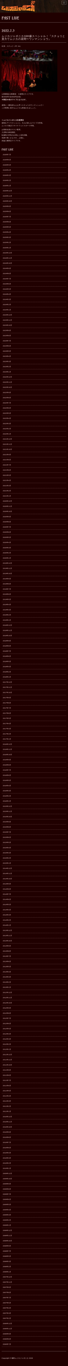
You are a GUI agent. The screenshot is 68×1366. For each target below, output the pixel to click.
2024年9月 (7, 268)
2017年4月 (7, 723)
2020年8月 (7, 522)
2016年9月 (7, 760)
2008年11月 (7, 1235)
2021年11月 (7, 444)
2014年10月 (7, 879)
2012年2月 (7, 1044)
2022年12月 (7, 377)
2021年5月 (7, 475)
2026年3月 (7, 175)
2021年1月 (7, 496)
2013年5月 (7, 966)
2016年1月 (7, 801)
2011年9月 (7, 1070)
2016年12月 (7, 744)
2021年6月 (7, 470)
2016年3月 (7, 791)
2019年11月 (7, 568)
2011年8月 (7, 1075)
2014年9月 (7, 884)
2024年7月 (7, 279)
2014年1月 (7, 925)
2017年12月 (7, 682)
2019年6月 (7, 594)
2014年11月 (7, 873)
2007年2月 (7, 1318)
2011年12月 (7, 1054)
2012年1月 (7, 1049)
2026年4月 (7, 170)
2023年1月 (7, 372)
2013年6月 (7, 961)
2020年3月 (7, 548)
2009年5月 (7, 1204)
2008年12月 (7, 1230)
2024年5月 (7, 289)
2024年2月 (7, 304)
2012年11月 (7, 998)
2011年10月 (7, 1065)
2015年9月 (7, 822)
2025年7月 (7, 217)
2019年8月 (7, 584)
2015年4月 (7, 848)
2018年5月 (7, 661)
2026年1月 (7, 186)
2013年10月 (7, 941)
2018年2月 (7, 672)
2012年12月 (7, 992)
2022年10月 (7, 387)
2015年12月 (7, 806)
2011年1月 (7, 1111)
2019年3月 (7, 610)
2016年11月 (7, 749)
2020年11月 (7, 506)
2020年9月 (7, 517)
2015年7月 (7, 832)
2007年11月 (7, 1282)
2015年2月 (7, 858)
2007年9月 (7, 1287)
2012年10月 (7, 1003)
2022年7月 (7, 403)
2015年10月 (7, 817)
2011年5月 (7, 1091)
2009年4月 (7, 1210)
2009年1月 (7, 1225)
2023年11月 (7, 320)
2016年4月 (7, 785)
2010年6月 (7, 1148)
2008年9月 (7, 1246)
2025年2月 (7, 242)
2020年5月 (7, 537)
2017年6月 (7, 713)
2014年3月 (7, 915)
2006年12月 (7, 1323)
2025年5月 (7, 227)
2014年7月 (7, 894)
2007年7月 (7, 1297)
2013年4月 (7, 972)
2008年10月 (7, 1241)
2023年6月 (7, 346)
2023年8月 (7, 335)
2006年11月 (7, 1329)
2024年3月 (7, 299)
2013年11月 (7, 935)
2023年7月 (7, 341)
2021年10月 (7, 449)
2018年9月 (7, 641)
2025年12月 (7, 191)
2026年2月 (7, 180)
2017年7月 (7, 708)
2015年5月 (7, 842)
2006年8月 (7, 1339)
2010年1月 (7, 1168)
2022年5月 (7, 413)
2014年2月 (7, 920)
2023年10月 (7, 325)
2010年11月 (7, 1122)
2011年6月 (7, 1085)
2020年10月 (7, 511)
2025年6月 (7, 222)
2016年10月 (7, 754)
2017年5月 (7, 718)
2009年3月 (7, 1215)
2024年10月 (7, 263)
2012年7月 (7, 1018)
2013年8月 (7, 951)
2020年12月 (7, 501)
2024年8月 (7, 273)
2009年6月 (7, 1199)
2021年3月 (7, 486)
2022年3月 (7, 423)
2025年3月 (7, 237)
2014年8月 (7, 889)
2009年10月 (7, 1179)
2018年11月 (7, 630)
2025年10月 (7, 201)
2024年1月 (7, 310)
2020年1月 (7, 558)
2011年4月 (7, 1096)
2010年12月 (7, 1117)
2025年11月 (7, 196)
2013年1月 (7, 987)
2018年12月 (7, 625)
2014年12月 (7, 868)
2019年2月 (7, 615)
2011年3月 (7, 1101)
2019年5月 (7, 599)
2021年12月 (7, 439)
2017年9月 (7, 698)
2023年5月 (7, 351)
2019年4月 (7, 604)
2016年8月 (7, 765)
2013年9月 (7, 946)
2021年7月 (7, 465)
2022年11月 (7, 382)
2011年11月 (7, 1060)
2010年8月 (7, 1137)
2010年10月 (7, 1127)
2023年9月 (7, 330)
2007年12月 (7, 1277)
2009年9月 (7, 1184)
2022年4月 (7, 418)
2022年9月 (7, 392)
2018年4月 (7, 666)
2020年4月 (7, 542)
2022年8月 (7, 398)
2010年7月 (7, 1142)
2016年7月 (7, 770)
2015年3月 (7, 853)
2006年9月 (7, 1334)
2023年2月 (7, 366)
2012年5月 (7, 1029)
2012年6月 (7, 1023)
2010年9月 (7, 1132)
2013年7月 (7, 956)
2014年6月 (7, 899)
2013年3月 (7, 977)
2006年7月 (7, 1344)
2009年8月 (7, 1189)
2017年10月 (7, 692)
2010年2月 (7, 1163)
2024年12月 (7, 253)
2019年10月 (7, 573)
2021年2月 (7, 491)
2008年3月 (7, 1261)
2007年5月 (7, 1303)
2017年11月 (7, 687)
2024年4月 (7, 294)
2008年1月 (7, 1272)
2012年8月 (7, 1013)
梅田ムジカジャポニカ (16, 4)
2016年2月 (7, 796)
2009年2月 (7, 1220)
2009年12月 (7, 1173)
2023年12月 (7, 315)
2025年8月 (7, 211)
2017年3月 (7, 729)
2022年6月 (7, 408)
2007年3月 (7, 1313)
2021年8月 (7, 460)
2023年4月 (7, 356)
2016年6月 (7, 775)
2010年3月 (7, 1158)
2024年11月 (7, 258)
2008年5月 (7, 1256)
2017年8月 (7, 703)
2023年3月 (7, 361)
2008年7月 (7, 1251)
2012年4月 (7, 1034)
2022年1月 (7, 434)
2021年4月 (7, 480)
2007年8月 (7, 1292)
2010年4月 (7, 1153)
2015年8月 (7, 827)
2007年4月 (7, 1308)
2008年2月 (7, 1266)
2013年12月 (7, 930)
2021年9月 (7, 454)
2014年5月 (7, 904)
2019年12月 (7, 563)
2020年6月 (7, 532)
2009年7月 (7, 1194)
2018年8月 (7, 646)
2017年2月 (7, 734)
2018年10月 (7, 635)
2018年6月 (7, 656)
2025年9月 (7, 206)
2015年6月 (7, 837)
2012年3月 (7, 1039)
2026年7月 (7, 154)
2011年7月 (7, 1080)
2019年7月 (7, 589)
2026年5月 (7, 165)
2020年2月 (7, 553)
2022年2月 (7, 429)
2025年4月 (7, 232)
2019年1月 (7, 620)
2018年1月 (7, 677)
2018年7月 (7, 651)
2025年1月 (7, 248)
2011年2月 (7, 1106)
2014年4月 (7, 910)
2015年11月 (7, 811)
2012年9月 (7, 1008)
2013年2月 (7, 982)
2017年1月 (7, 739)
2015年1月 (7, 863)
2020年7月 (7, 527)
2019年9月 (7, 579)
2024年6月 (7, 284)
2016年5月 (7, 780)
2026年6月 (7, 160)
